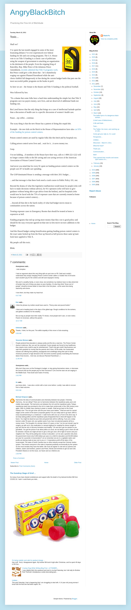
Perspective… (98, 137)
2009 (94, 173)
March (96, 113)
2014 (94, 75)
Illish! (95, 155)
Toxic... (95, 126)
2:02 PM (18, 375)
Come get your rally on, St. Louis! (104, 134)
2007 (94, 179)
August (96, 98)
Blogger (74, 599)
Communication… (99, 152)
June (95, 104)
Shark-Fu (106, 36)
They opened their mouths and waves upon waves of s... (105, 158)
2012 (94, 81)
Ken (17, 302)
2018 (94, 63)
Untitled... (96, 140)
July (95, 101)
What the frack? (98, 146)
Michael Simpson (22, 397)
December (97, 86)
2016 (94, 69)
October (96, 92)
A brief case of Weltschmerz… (103, 120)
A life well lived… (99, 123)
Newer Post (15, 462)
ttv (17, 382)
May (95, 107)
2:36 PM (18, 454)
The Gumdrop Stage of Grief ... (23, 473)
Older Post (77, 462)
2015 (94, 72)
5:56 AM (18, 333)
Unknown (19, 328)
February (97, 163)
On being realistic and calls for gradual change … (28, 560)
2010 (94, 170)
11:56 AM (19, 359)
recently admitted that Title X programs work (39, 70)
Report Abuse (95, 191)
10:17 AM (19, 321)
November (97, 89)
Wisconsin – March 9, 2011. (102, 143)
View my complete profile (109, 39)
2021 (94, 54)
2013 (94, 78)
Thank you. (97, 149)
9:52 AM (18, 390)
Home (46, 462)
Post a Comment (18, 458)
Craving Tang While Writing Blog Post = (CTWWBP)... (40, 568)
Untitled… (15, 580)
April (95, 110)
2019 (94, 60)
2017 (94, 66)
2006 (94, 182)
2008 (94, 176)
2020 (94, 57)
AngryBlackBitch (37, 12)
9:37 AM (18, 295)
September (97, 95)
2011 (94, 84)
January (96, 166)
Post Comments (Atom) (27, 466)
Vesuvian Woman (22, 340)
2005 (94, 184)
